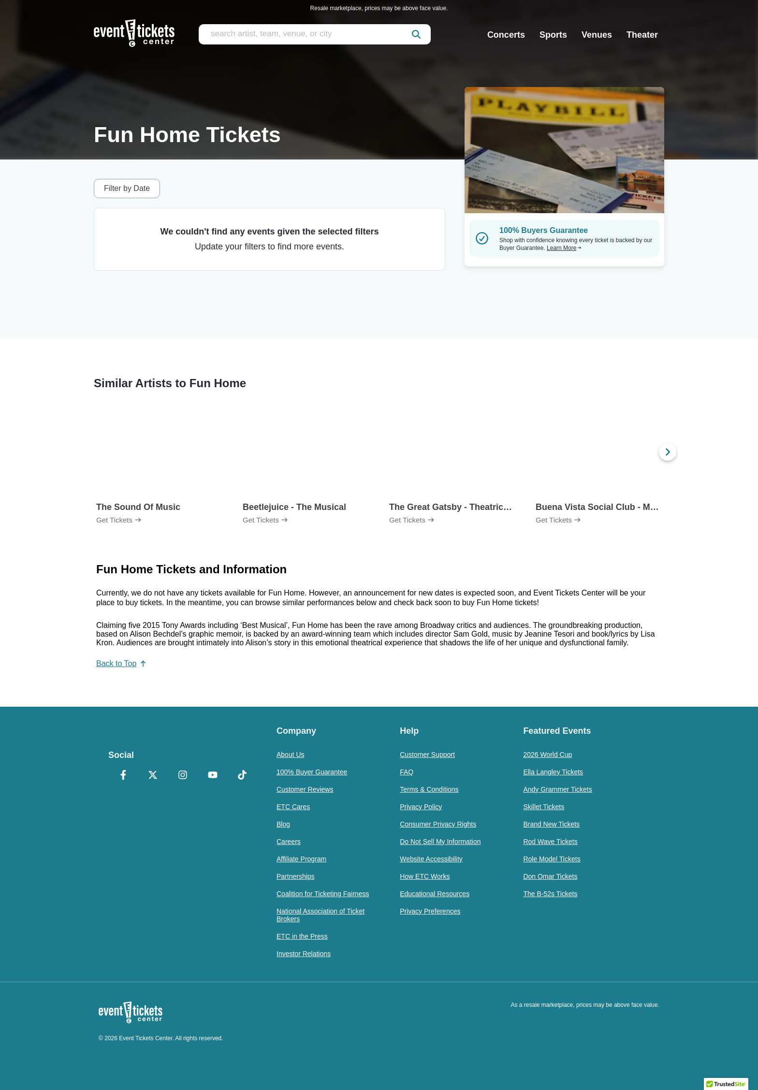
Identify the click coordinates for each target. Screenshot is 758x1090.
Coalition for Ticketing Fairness (323, 894)
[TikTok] (242, 776)
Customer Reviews (305, 789)
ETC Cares (293, 807)
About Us (291, 754)
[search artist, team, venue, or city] (315, 34)
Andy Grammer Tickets (557, 789)
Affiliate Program (301, 859)
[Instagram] (183, 776)
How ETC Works (425, 876)
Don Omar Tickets (550, 876)
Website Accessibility (431, 859)
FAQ (406, 772)
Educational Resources (434, 894)
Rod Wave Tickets (550, 841)
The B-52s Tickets (550, 894)
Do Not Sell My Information (440, 841)
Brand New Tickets (551, 824)
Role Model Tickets (551, 859)
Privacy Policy (421, 807)
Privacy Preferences (430, 911)
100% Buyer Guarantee (312, 772)
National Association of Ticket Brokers (320, 915)
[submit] (416, 34)
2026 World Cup (547, 754)
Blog (283, 824)
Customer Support (427, 754)
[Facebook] (123, 776)
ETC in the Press (302, 936)
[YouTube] (213, 776)
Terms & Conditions (429, 789)
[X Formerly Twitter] (153, 776)
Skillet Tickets (543, 807)
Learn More (564, 248)
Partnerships (296, 876)
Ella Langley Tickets (553, 772)
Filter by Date (127, 188)
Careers (289, 841)
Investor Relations (304, 954)
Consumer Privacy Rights (438, 824)
